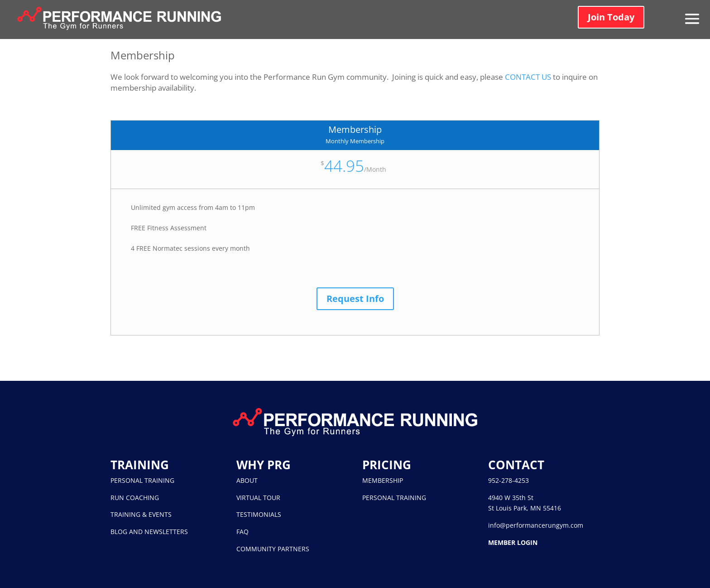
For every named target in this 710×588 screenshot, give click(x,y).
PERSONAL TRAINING (142, 480)
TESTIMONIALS (258, 514)
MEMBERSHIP (382, 480)
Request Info (355, 298)
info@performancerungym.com (535, 525)
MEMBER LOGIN (512, 542)
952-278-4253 (508, 480)
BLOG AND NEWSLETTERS (149, 531)
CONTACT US (528, 77)
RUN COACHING (134, 497)
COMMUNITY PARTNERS (272, 548)
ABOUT (247, 480)
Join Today (611, 17)
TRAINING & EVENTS (141, 514)
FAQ (242, 531)
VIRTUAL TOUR (258, 497)
